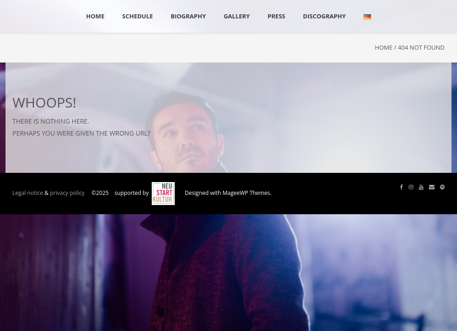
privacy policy (67, 193)
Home (384, 47)
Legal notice (27, 193)
